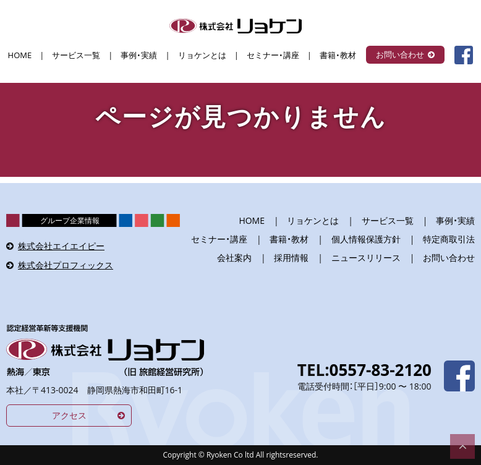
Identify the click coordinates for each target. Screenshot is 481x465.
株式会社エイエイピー (61, 246)
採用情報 (291, 257)
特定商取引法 (449, 239)
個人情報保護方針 (366, 239)
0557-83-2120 (381, 370)
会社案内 (234, 257)
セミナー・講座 (273, 55)
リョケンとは (202, 55)
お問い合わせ (400, 54)
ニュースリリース (366, 257)
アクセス (69, 415)
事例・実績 (139, 55)
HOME (20, 55)
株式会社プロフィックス (65, 265)
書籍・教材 (338, 55)
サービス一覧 (76, 55)
